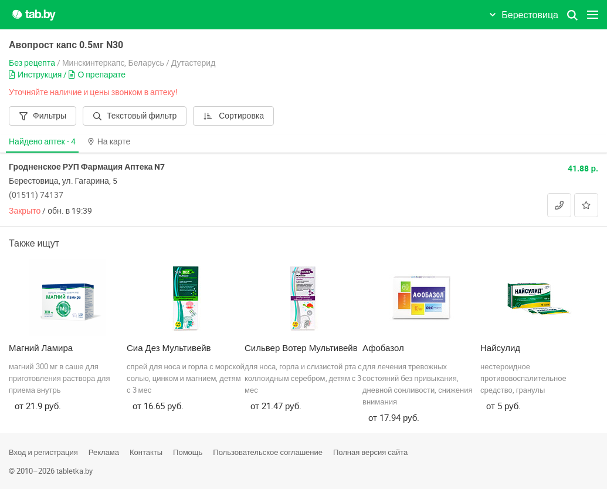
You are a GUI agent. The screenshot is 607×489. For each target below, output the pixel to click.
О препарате (97, 74)
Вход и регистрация (43, 452)
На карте (109, 141)
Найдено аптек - (42, 141)
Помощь (187, 452)
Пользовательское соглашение (268, 452)
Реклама (104, 452)
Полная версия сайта (370, 452)
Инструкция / (39, 74)
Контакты (146, 452)
